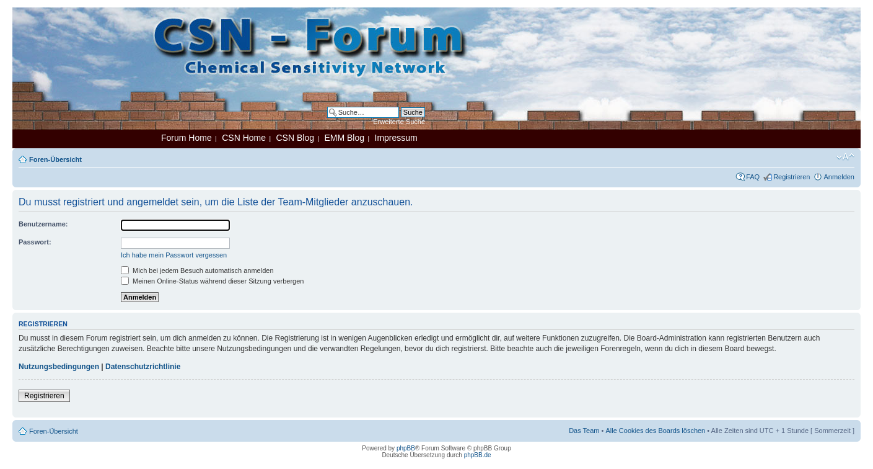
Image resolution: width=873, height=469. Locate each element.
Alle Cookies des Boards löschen (655, 430)
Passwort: (35, 242)
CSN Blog (295, 138)
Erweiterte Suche (399, 121)
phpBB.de (477, 455)
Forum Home (186, 138)
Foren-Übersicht (55, 159)
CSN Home (244, 138)
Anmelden (838, 177)
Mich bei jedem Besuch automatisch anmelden (197, 270)
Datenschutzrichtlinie (142, 366)
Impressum (396, 138)
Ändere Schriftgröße (845, 157)
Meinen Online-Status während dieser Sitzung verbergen (212, 281)
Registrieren (791, 177)
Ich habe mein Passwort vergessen (174, 255)
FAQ (753, 177)
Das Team (584, 430)
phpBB (406, 448)
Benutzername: (43, 224)
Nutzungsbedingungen (59, 366)
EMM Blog (344, 138)
